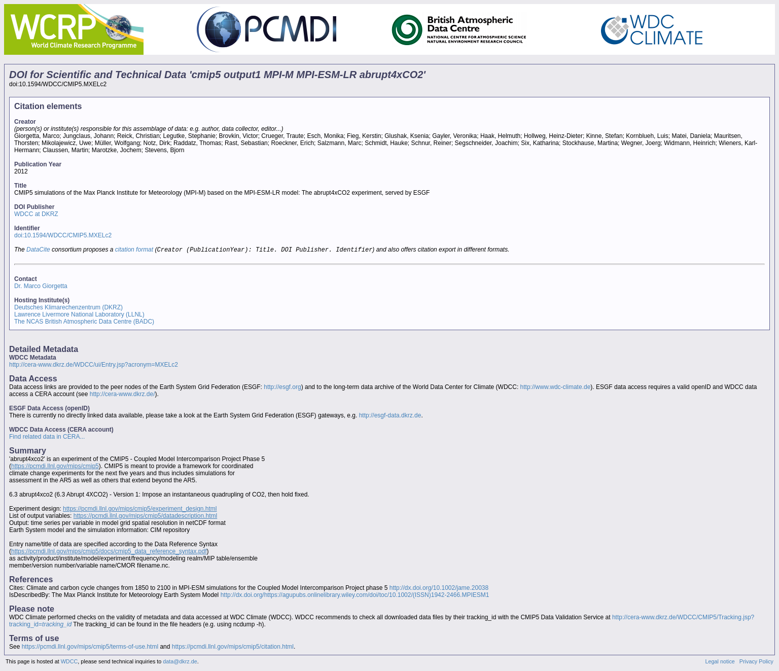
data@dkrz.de (180, 662)
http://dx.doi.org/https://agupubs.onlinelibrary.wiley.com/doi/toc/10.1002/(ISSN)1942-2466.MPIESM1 (355, 595)
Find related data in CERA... (47, 437)
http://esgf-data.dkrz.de (390, 416)
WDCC (69, 662)
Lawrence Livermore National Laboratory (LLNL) (79, 315)
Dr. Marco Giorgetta (40, 287)
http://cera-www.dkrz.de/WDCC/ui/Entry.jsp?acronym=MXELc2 (93, 365)
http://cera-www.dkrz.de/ (122, 395)
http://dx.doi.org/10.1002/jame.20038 (439, 588)
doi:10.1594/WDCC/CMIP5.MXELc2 (63, 235)
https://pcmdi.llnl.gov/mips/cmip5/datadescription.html (145, 516)
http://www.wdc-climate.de (555, 388)
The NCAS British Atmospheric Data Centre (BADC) (84, 322)
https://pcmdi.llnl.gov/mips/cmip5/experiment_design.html (140, 509)
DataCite (38, 250)
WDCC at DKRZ (36, 214)
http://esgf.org (282, 388)
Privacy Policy (756, 662)
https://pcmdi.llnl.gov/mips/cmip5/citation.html (233, 647)
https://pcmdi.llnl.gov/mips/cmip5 (55, 467)
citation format (134, 250)
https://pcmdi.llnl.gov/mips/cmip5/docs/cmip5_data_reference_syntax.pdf (109, 552)
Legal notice (720, 662)
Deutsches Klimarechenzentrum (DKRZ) (68, 308)
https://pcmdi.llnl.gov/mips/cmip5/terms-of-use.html (90, 647)
